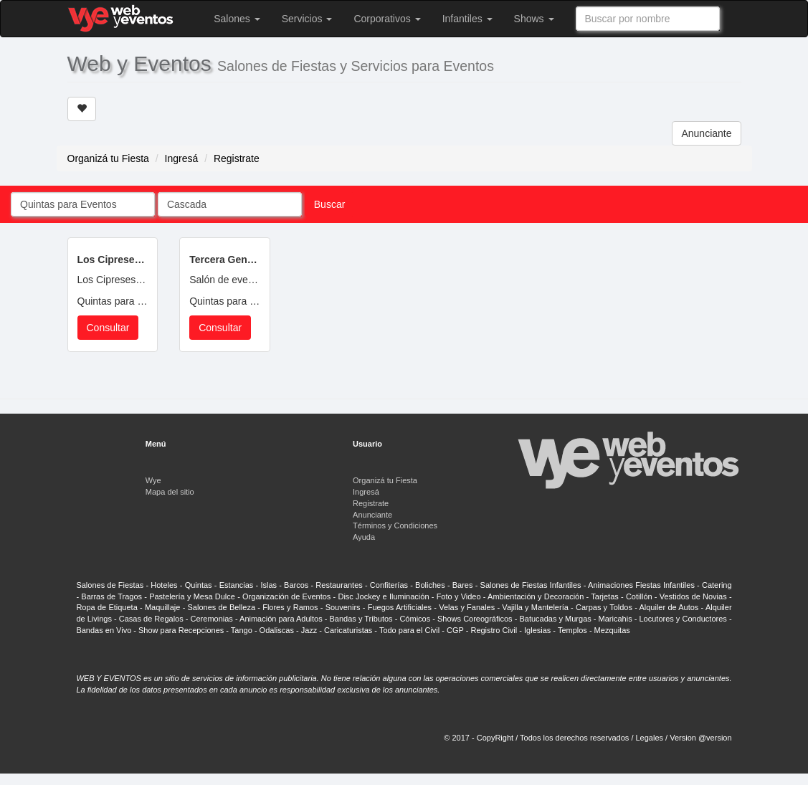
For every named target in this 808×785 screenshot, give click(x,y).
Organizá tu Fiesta (108, 158)
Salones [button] (237, 18)
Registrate (237, 158)
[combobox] (648, 18)
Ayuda (364, 537)
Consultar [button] (108, 327)
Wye (153, 480)
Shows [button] (534, 18)
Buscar (330, 204)
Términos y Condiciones (395, 525)
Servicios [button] (307, 18)
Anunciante (706, 133)
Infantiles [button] (467, 18)
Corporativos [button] (386, 18)
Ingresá (182, 158)
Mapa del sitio (170, 491)
